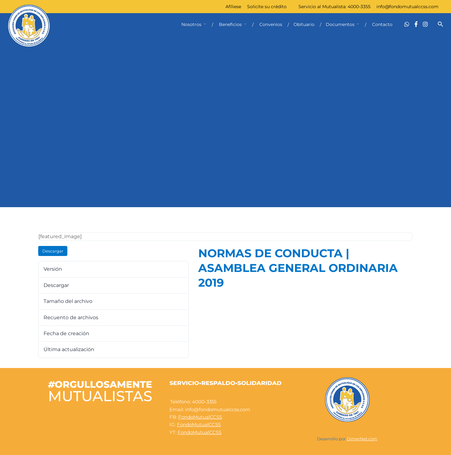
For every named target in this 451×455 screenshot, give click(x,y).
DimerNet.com (362, 439)
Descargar (52, 250)
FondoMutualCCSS (200, 417)
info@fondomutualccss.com (407, 6)
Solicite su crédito (267, 6)
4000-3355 (359, 6)
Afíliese (233, 6)
